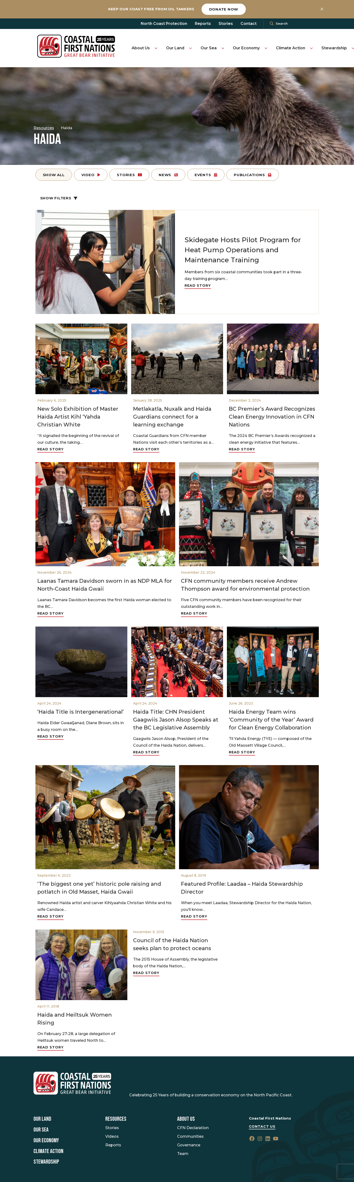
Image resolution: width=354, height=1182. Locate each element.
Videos (112, 1136)
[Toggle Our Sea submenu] (223, 48)
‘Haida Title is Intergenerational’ (80, 712)
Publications (252, 175)
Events (206, 175)
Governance (188, 1145)
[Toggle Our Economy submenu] (266, 48)
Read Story (198, 285)
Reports (203, 23)
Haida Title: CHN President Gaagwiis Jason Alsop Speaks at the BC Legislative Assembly (175, 720)
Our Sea (209, 48)
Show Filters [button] (58, 198)
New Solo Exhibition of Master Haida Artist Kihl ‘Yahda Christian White (77, 417)
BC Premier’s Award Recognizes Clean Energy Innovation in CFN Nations (272, 417)
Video (90, 175)
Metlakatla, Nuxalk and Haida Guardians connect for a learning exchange (172, 417)
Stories (226, 23)
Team (182, 1153)
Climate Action (290, 48)
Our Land (175, 48)
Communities (190, 1136)
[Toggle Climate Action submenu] (311, 48)
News (168, 175)
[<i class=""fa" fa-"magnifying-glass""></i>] (272, 24)
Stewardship (334, 48)
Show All (54, 175)
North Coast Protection (164, 23)
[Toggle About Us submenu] (156, 48)
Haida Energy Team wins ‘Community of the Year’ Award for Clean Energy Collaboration (271, 720)
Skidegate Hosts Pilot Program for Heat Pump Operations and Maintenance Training (243, 250)
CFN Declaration (193, 1128)
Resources (115, 1119)
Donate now (223, 9)
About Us (141, 48)
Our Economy (246, 48)
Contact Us (262, 1126)
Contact (249, 23)
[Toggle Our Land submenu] (190, 48)
